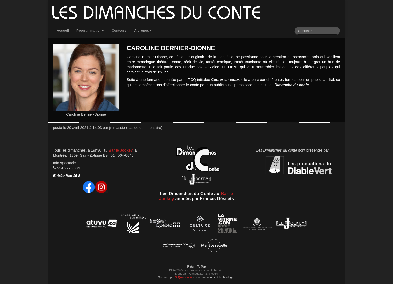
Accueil (63, 30)
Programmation (90, 30)
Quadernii (183, 277)
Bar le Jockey (120, 150)
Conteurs (119, 30)
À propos (143, 30)
